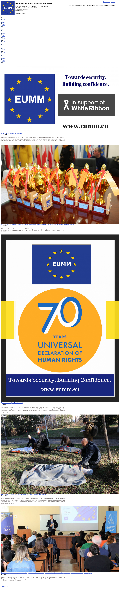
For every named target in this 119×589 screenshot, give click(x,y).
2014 (3, 36)
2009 (3, 22)
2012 (3, 30)
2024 (3, 63)
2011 (3, 27)
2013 (3, 33)
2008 (3, 19)
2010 (3, 25)
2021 (3, 55)
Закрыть (113, 2)
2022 (3, 58)
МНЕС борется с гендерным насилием (11, 133)
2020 (3, 52)
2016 (3, 41)
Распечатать (106, 2)
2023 (3, 61)
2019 (3, 50)
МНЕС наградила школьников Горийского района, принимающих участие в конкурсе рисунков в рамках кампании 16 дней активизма (37, 224)
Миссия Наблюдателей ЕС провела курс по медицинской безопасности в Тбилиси (23, 494)
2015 (3, 38)
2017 (3, 44)
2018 (3, 47)
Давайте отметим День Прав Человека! (12, 403)
